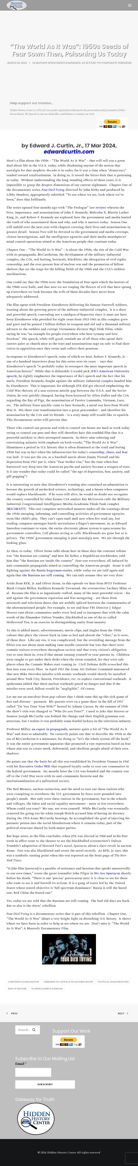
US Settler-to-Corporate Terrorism (106, 62)
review (100, 207)
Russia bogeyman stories (54, 570)
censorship (96, 452)
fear (125, 452)
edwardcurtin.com (69, 151)
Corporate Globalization (23, 981)
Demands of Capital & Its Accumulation (68, 981)
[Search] (27, 1029)
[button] (129, 5)
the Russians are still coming (43, 575)
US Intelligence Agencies (47, 988)
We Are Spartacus (107, 873)
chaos (110, 452)
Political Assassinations (113, 981)
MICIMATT (16, 508)
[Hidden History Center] (16, 5)
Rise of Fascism (17, 988)
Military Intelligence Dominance (57, 62)
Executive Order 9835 (34, 766)
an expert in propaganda (49, 729)
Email (20, 1063)
